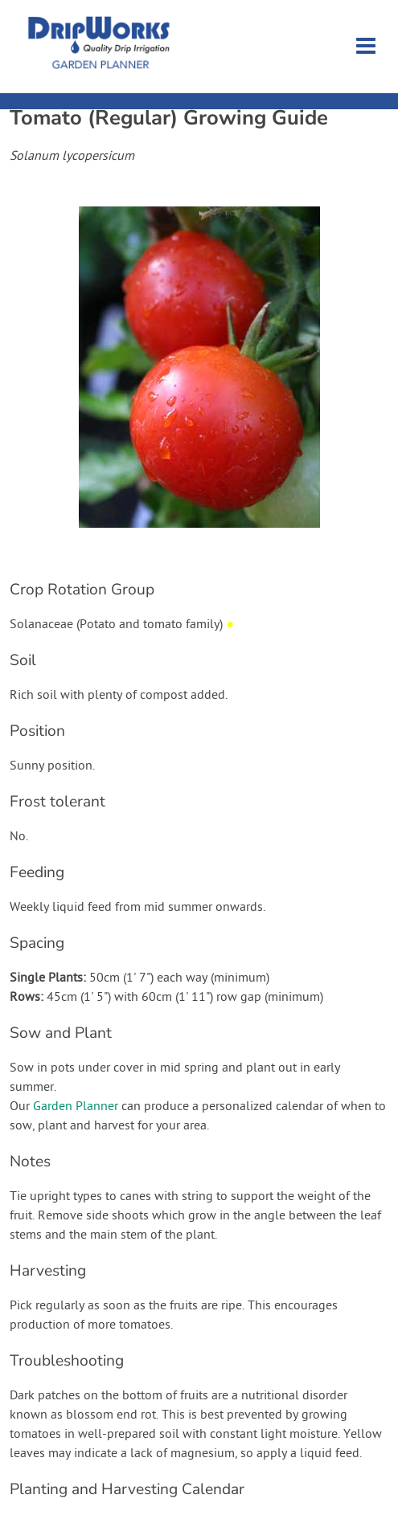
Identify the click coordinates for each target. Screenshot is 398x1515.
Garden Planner (75, 1107)
